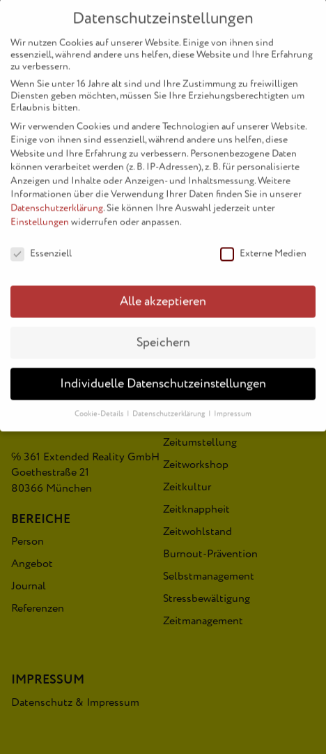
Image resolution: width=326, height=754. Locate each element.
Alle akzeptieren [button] (163, 292)
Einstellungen (39, 212)
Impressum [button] (232, 404)
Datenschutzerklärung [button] (169, 404)
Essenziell (41, 243)
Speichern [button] (163, 333)
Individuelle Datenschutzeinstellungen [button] (163, 374)
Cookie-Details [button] (100, 404)
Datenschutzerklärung (56, 198)
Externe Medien (263, 243)
